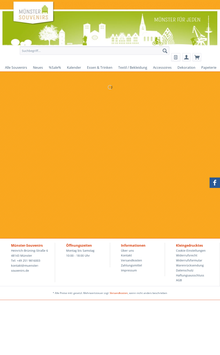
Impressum (129, 270)
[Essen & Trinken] (99, 67)
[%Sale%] (55, 67)
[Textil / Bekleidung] (132, 67)
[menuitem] (94, 52)
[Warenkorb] (196, 57)
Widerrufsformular (189, 260)
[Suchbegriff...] (95, 50)
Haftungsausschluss (190, 275)
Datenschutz (185, 270)
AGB (179, 280)
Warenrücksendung (190, 265)
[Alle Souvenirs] (16, 67)
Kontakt (126, 255)
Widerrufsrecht (186, 255)
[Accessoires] (162, 67)
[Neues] (38, 67)
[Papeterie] (208, 67)
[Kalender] (74, 67)
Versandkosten (131, 260)
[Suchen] (165, 50)
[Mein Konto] (186, 57)
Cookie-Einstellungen (191, 250)
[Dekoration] (186, 67)
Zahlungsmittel (131, 265)
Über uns (127, 250)
